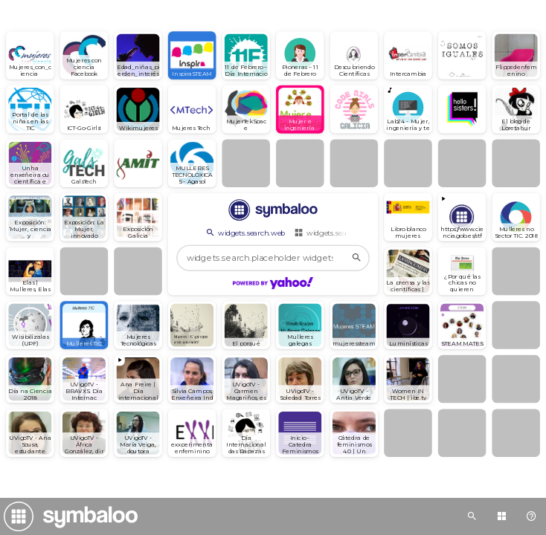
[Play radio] (408, 109)
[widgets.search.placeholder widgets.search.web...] (273, 258)
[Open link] (30, 55)
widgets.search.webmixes (343, 233)
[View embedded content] (462, 217)
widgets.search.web (245, 233)
